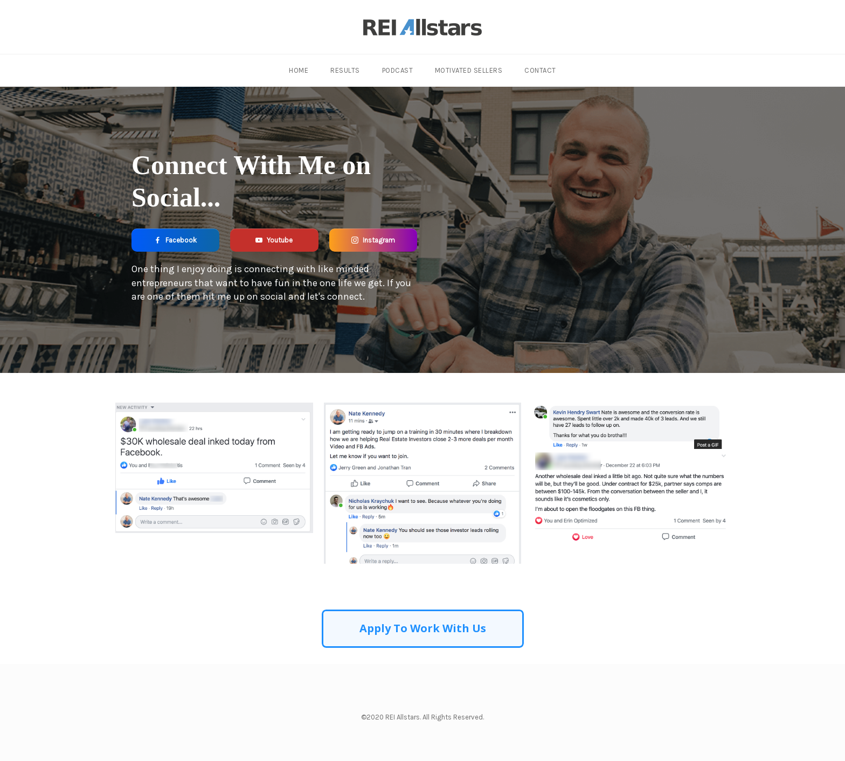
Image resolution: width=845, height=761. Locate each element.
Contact (540, 70)
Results (346, 70)
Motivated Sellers (468, 70)
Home (299, 70)
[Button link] (175, 240)
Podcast (397, 70)
